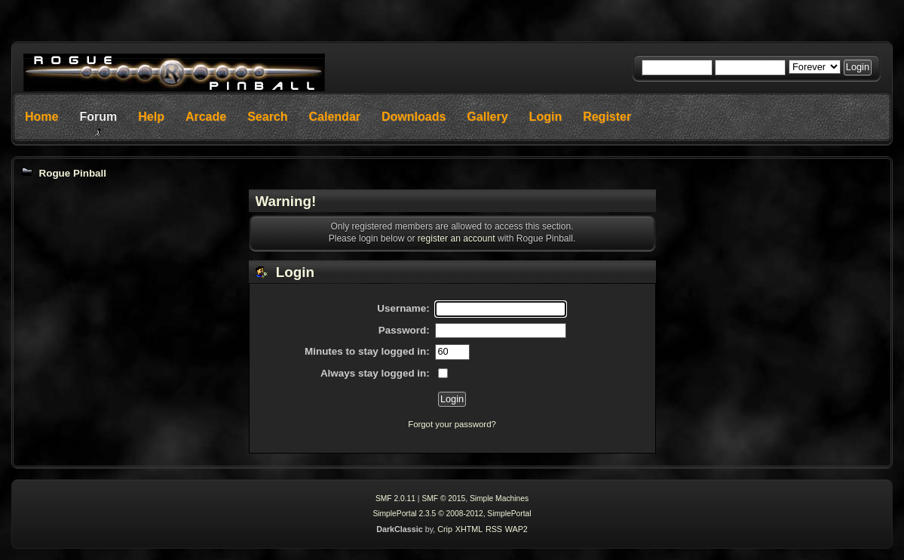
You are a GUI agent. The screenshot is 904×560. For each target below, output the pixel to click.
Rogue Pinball (72, 173)
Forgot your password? (452, 424)
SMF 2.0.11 (395, 498)
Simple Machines (499, 498)
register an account (456, 238)
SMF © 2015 (443, 498)
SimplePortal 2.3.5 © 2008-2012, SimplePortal (451, 513)
